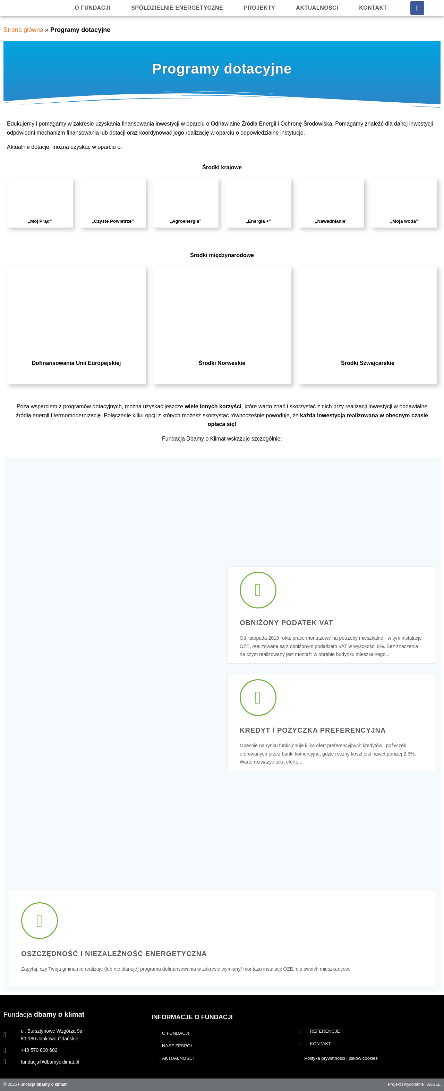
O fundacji (92, 8)
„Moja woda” (404, 221)
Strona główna (23, 29)
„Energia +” (258, 221)
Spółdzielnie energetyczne (177, 8)
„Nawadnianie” (331, 221)
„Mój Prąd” (40, 221)
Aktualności (317, 8)
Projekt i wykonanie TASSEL (414, 1084)
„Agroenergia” (185, 221)
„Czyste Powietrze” (113, 221)
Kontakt (373, 8)
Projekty (259, 8)
